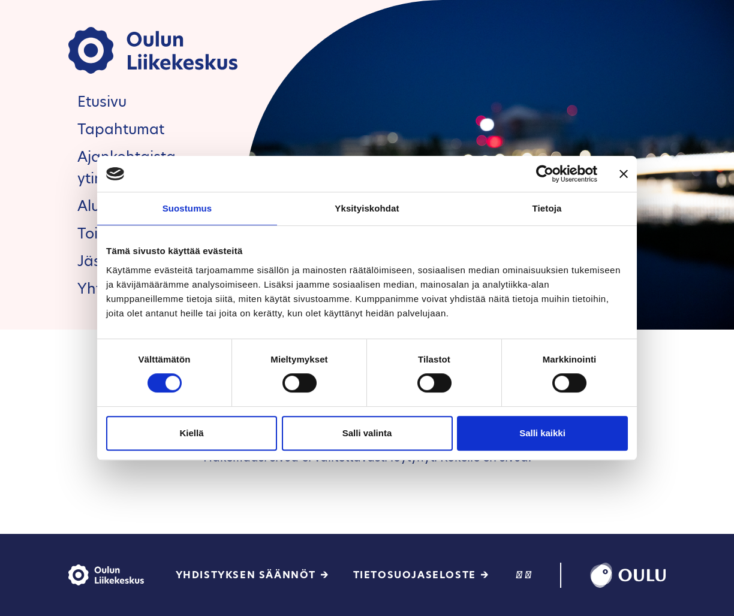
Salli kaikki (542, 433)
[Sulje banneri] (623, 174)
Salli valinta (367, 433)
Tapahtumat (120, 129)
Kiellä (191, 433)
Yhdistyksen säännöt (246, 575)
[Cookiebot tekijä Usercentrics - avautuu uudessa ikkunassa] (544, 174)
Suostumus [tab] (187, 208)
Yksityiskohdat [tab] (367, 208)
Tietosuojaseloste (414, 575)
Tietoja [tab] (547, 208)
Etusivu (102, 101)
